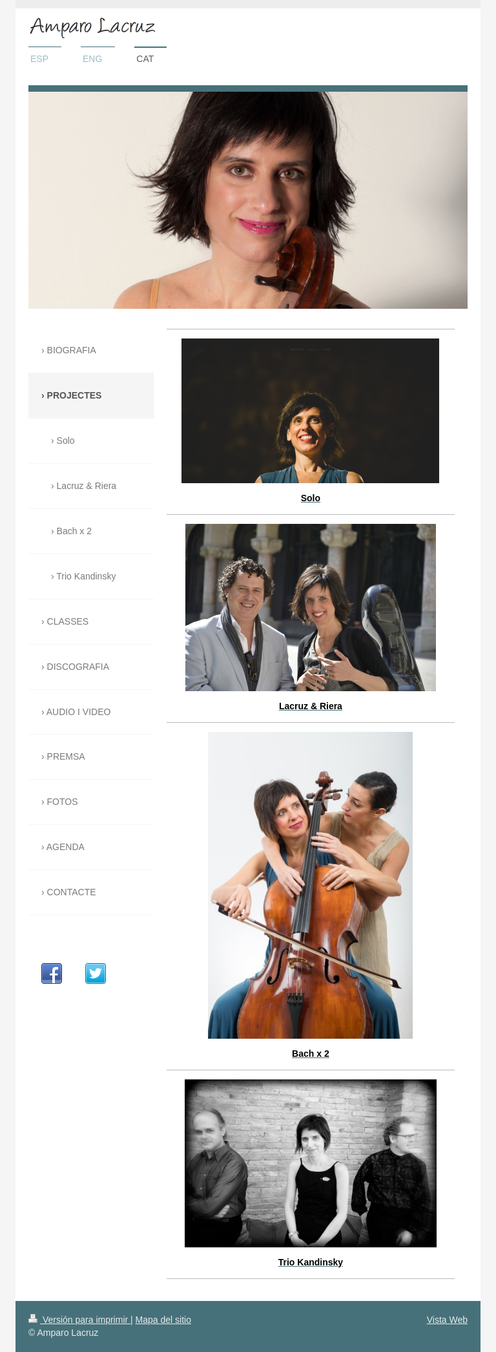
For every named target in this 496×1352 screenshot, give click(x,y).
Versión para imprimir (79, 1320)
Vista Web (447, 1320)
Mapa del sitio (163, 1320)
